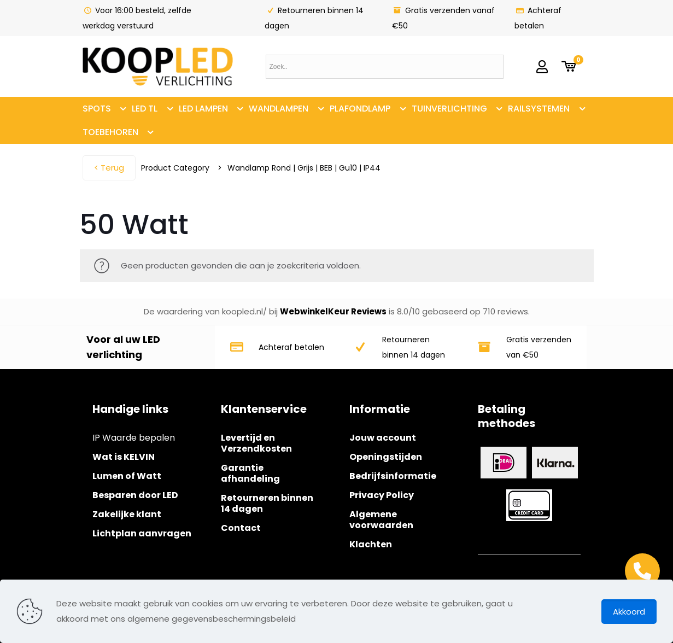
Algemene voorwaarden (381, 519)
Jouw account (382, 437)
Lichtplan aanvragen (141, 533)
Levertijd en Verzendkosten (256, 443)
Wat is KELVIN (123, 457)
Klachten (370, 544)
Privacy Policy (381, 495)
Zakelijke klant (126, 514)
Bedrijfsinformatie (392, 476)
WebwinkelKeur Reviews (333, 311)
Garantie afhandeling (250, 473)
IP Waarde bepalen (133, 437)
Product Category (175, 167)
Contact (241, 528)
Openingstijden (385, 457)
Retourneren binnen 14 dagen (267, 503)
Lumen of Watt (126, 476)
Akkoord (629, 611)
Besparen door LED (135, 495)
